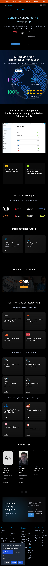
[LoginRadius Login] (41, 5)
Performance (17, 552)
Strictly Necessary (6, 552)
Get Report (37, 1)
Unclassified (6, 558)
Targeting (5, 555)
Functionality (17, 555)
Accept (20, 562)
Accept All (14, 562)
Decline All (7, 562)
